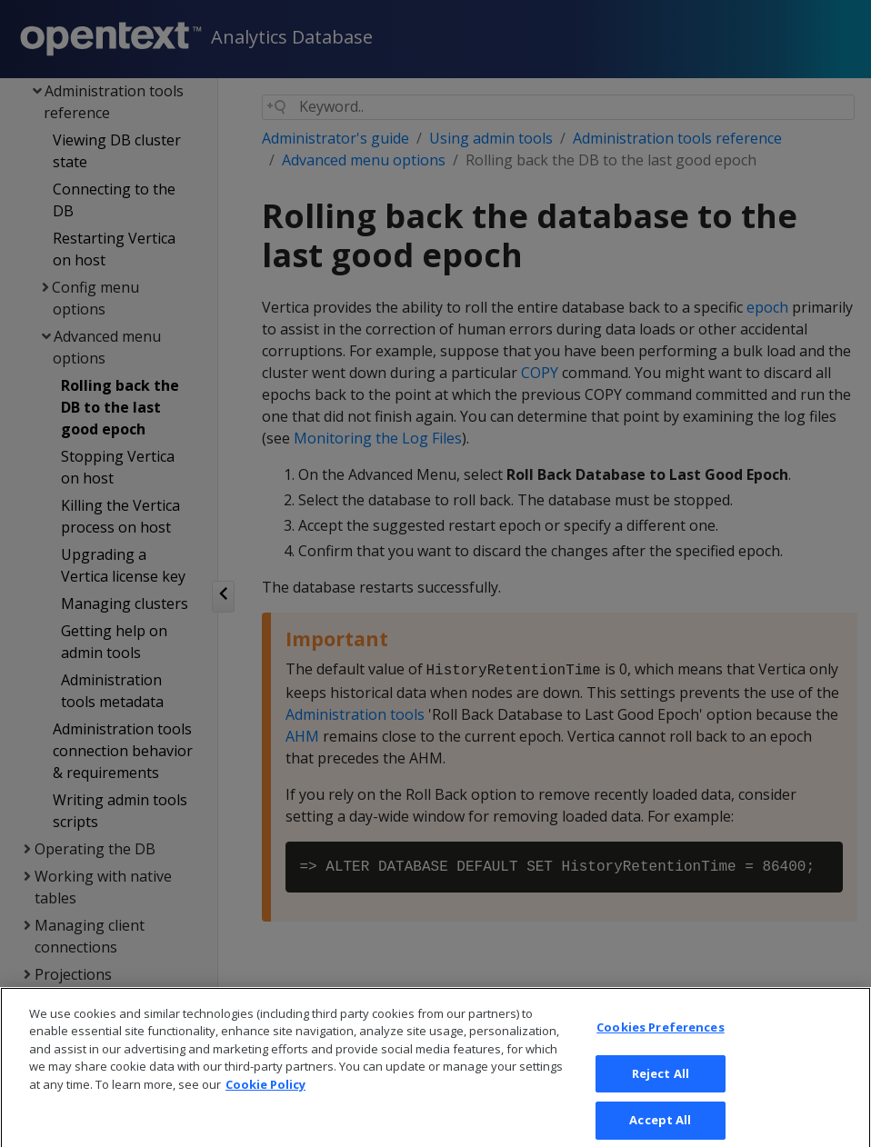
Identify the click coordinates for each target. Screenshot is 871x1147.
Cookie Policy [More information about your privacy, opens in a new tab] (265, 1105)
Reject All (660, 1094)
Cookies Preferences (660, 1048)
